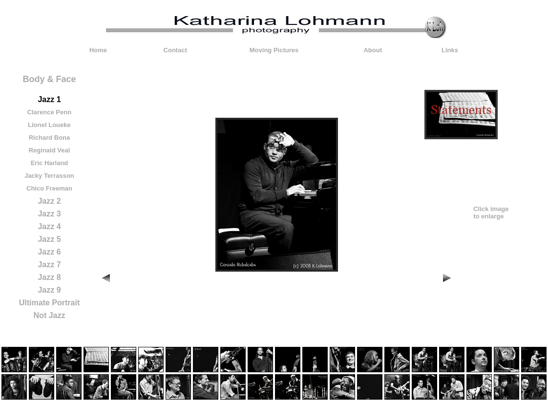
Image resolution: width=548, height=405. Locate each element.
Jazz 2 (49, 201)
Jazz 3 (49, 214)
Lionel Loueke (49, 124)
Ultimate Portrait (49, 302)
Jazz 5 (49, 239)
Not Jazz (49, 315)
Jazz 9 (49, 290)
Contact (175, 50)
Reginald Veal (49, 150)
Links (450, 50)
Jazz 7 (49, 264)
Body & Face (49, 79)
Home (98, 50)
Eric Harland (49, 163)
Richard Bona (49, 137)
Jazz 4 (49, 226)
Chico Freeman (49, 188)
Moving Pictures (274, 50)
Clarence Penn (49, 112)
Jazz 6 (49, 252)
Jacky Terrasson (49, 175)
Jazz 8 (49, 277)
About (372, 50)
